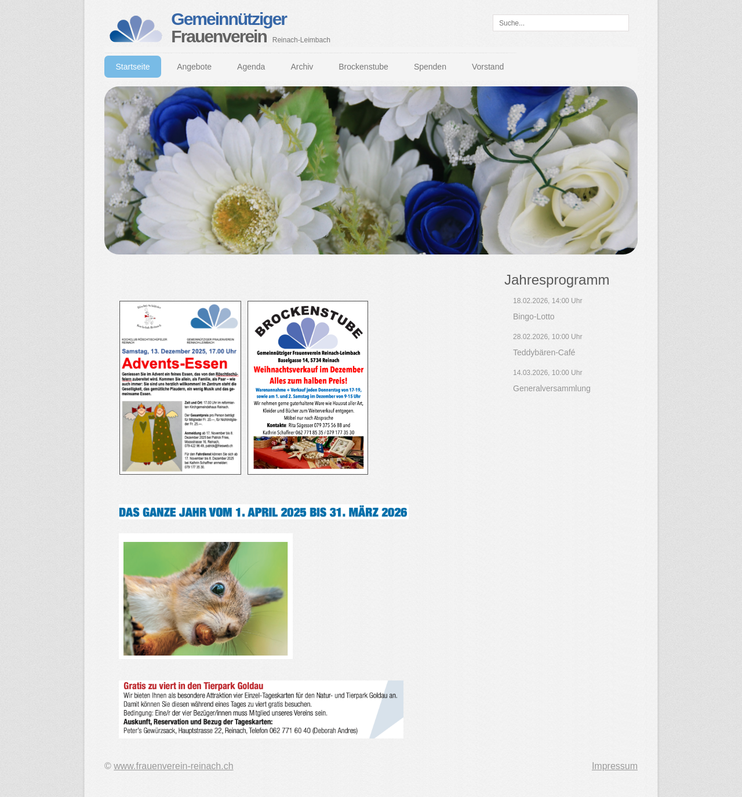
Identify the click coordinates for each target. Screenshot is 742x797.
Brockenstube (363, 66)
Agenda (251, 66)
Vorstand (488, 66)
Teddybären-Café (544, 352)
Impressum (615, 766)
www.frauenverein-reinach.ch (173, 766)
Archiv (301, 66)
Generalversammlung (552, 388)
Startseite (133, 66)
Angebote (194, 66)
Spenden (430, 66)
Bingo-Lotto (534, 316)
